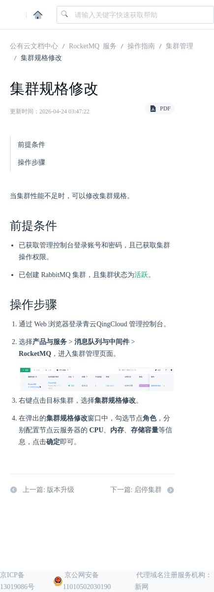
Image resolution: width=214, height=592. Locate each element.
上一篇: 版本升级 (42, 490)
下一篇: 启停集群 (142, 490)
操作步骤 (31, 162)
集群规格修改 (41, 57)
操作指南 (141, 45)
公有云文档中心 (34, 45)
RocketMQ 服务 (93, 45)
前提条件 (31, 144)
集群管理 (179, 45)
